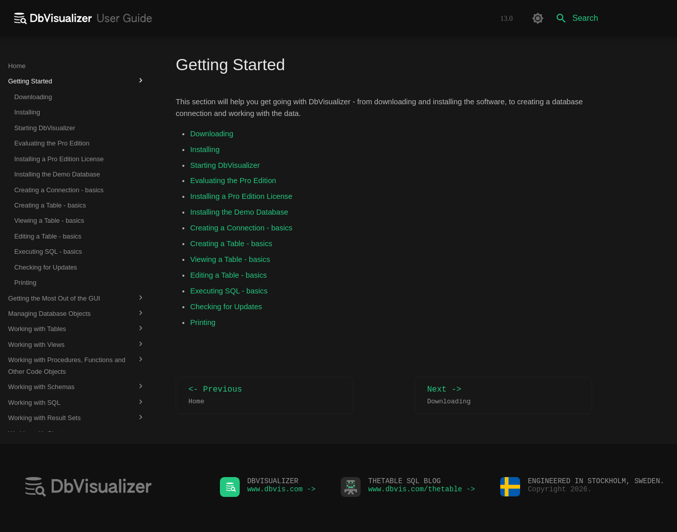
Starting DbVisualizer (225, 165)
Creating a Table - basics (231, 244)
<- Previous (264, 395)
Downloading (211, 134)
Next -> (503, 395)
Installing (204, 149)
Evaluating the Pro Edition (233, 180)
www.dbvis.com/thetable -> (421, 491)
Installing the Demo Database (239, 212)
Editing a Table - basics (228, 275)
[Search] (609, 18)
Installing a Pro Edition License (241, 196)
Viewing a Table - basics (230, 259)
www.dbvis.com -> (281, 491)
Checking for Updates (226, 307)
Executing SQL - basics (228, 291)
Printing (202, 322)
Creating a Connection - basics (241, 228)
